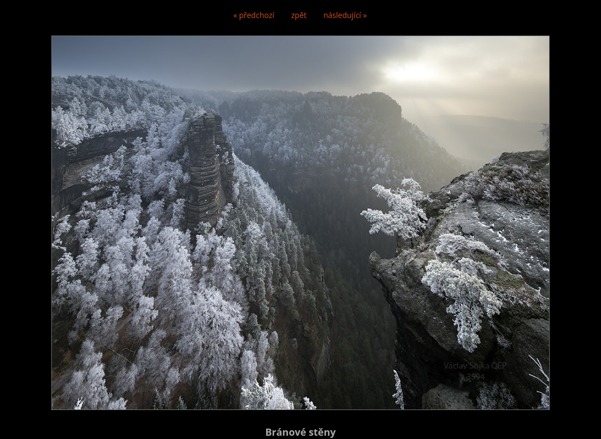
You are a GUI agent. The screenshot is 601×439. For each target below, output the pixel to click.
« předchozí (253, 15)
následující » (345, 15)
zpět (299, 15)
